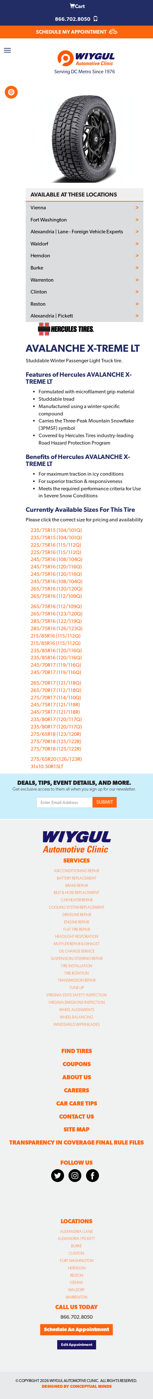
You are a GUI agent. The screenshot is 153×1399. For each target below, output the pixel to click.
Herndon (40, 256)
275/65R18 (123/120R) (56, 734)
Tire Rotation (76, 973)
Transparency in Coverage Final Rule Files (76, 1142)
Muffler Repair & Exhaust (77, 944)
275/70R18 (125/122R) (56, 741)
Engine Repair (76, 922)
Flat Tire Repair (76, 929)
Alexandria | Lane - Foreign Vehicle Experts (77, 232)
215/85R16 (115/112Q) (56, 636)
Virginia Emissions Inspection (77, 1002)
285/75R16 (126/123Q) (57, 628)
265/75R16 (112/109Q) (56, 596)
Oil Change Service (76, 951)
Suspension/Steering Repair (77, 958)
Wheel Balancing (76, 1017)
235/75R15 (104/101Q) (56, 530)
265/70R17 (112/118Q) (56, 690)
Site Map (76, 1129)
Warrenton (42, 280)
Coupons (77, 1064)
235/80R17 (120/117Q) (56, 719)
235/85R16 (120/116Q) (56, 650)
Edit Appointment (76, 1344)
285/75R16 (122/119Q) (56, 621)
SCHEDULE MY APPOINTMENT (76, 32)
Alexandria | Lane (76, 1231)
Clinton (39, 292)
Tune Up (76, 987)
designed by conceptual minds (77, 1386)
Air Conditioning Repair (76, 871)
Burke (37, 268)
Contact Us (76, 1116)
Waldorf (39, 244)
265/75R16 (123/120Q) (57, 614)
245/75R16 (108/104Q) (57, 559)
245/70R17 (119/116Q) (56, 665)
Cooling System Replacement (76, 907)
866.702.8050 (76, 19)
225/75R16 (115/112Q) (56, 545)
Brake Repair (76, 885)
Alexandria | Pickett (52, 316)
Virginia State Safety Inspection (76, 995)
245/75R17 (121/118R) (55, 705)
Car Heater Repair (77, 900)
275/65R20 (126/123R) (56, 759)
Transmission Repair (76, 980)
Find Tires (76, 1051)
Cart (77, 6)
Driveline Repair (76, 915)
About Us (76, 1077)
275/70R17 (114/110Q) (56, 698)
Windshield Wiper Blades (77, 1024)
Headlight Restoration (76, 936)
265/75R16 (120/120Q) (57, 589)
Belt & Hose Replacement (76, 892)
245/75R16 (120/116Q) (56, 567)
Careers (76, 1090)
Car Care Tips (76, 1103)
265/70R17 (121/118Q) (56, 683)
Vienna (38, 208)
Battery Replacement (76, 878)
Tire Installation (76, 966)
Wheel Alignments (76, 1010)
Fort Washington (49, 220)
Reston (38, 304)
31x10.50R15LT (47, 766)
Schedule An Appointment (76, 1329)
